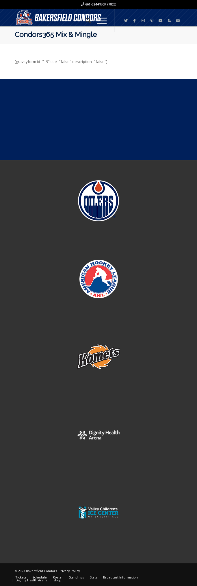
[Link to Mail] (178, 20)
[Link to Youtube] (160, 20)
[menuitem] (85, 20)
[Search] (85, 20)
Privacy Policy (69, 571)
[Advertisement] (98, 119)
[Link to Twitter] (126, 20)
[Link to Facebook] (134, 20)
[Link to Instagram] (143, 20)
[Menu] (99, 20)
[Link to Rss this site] (169, 20)
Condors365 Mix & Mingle (56, 34)
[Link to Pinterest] (152, 20)
